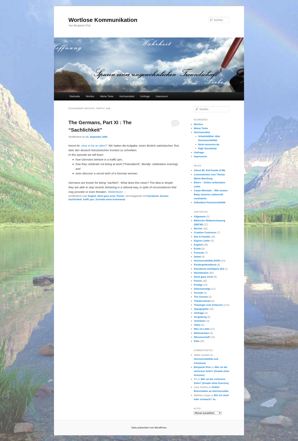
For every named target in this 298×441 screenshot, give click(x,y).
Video (197, 324)
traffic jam (88, 199)
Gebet (197, 256)
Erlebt (197, 248)
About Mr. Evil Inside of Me (209, 170)
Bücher (198, 228)
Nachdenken (201, 272)
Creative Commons (205, 232)
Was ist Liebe (202, 328)
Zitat (196, 341)
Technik (198, 292)
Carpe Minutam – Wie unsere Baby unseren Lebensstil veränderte (211, 194)
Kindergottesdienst (205, 264)
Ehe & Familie (202, 236)
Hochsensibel (126, 96)
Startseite (74, 96)
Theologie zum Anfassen (208, 305)
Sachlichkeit (75, 199)
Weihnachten (201, 333)
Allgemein (200, 216)
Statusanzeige (202, 288)
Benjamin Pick (202, 367)
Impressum (162, 96)
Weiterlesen (117, 191)
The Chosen (201, 296)
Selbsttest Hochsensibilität (209, 202)
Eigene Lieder (202, 240)
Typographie (201, 309)
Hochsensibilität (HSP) (207, 260)
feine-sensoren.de (208, 144)
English (92, 196)
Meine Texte (106, 96)
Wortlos (90, 96)
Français (199, 252)
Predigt (198, 284)
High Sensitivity (207, 148)
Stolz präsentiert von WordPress (148, 427)
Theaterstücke (202, 301)
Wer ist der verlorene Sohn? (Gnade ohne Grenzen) (211, 371)
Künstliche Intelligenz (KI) (209, 268)
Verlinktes (199, 320)
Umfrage (145, 96)
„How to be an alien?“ (94, 145)
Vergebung (200, 316)
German (164, 196)
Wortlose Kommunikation (102, 20)
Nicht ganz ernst (106, 196)
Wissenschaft (202, 337)
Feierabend (152, 196)
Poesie (120, 196)
